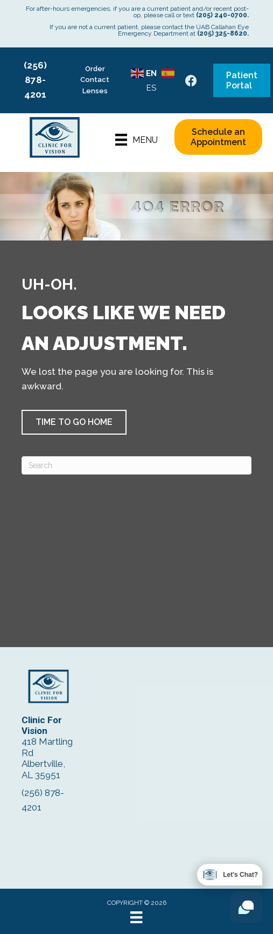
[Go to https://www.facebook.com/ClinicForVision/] (191, 82)
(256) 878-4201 (35, 80)
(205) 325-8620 (222, 33)
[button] (74, 422)
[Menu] (136, 139)
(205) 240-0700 (221, 15)
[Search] (136, 465)
